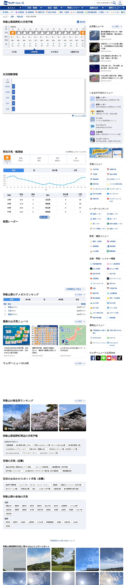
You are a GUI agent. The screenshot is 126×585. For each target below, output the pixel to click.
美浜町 (48, 510)
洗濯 (7, 109)
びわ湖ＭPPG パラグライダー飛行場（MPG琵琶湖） (42, 471)
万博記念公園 (25, 489)
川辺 (9, 311)
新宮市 (15, 522)
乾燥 (7, 97)
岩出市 (56, 506)
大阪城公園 (57, 489)
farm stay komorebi (12, 453)
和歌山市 (9, 506)
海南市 (17, 506)
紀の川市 (48, 506)
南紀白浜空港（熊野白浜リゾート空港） (19, 467)
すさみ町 (40, 522)
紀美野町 (64, 506)
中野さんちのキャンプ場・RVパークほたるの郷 (49, 445)
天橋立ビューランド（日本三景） (71, 485)
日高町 (56, 510)
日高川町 (9, 514)
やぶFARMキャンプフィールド (16, 449)
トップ (5, 16)
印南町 (71, 510)
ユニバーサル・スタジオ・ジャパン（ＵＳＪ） (34, 485)
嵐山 (33, 489)
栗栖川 (10, 314)
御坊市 (39, 506)
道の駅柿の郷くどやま (23, 445)
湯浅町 (24, 510)
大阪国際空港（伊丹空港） (60, 467)
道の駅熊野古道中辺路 (71, 489)
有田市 (32, 506)
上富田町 (31, 522)
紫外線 (7, 86)
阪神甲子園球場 (11, 485)
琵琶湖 (55, 485)
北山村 (75, 522)
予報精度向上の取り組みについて (62, 541)
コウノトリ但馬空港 (41, 467)
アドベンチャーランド (29, 453)
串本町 (8, 526)
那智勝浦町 (50, 522)
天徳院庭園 (9, 445)
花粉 (7, 103)
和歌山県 (20, 16)
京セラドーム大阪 (11, 489)
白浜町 (23, 522)
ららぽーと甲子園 (44, 489)
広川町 (32, 510)
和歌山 (10, 307)
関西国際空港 (67, 471)
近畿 (12, 16)
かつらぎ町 (74, 506)
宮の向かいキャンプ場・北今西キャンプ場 (63, 449)
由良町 (63, 510)
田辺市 (8, 522)
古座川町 (67, 522)
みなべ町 (79, 510)
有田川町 (40, 510)
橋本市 (24, 506)
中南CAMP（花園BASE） (37, 449)
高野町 (17, 510)
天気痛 (7, 92)
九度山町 (9, 510)
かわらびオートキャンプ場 (49, 453)
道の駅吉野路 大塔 (74, 445)
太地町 (59, 522)
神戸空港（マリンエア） (14, 471)
